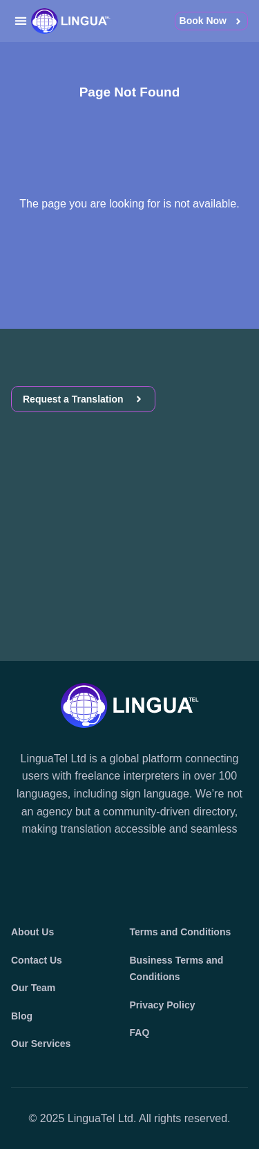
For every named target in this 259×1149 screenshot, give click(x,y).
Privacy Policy (162, 1004)
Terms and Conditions (180, 931)
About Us (32, 931)
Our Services (40, 1043)
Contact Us (36, 960)
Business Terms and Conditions (177, 969)
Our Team (33, 987)
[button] (20, 21)
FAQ (140, 1032)
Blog (21, 1015)
